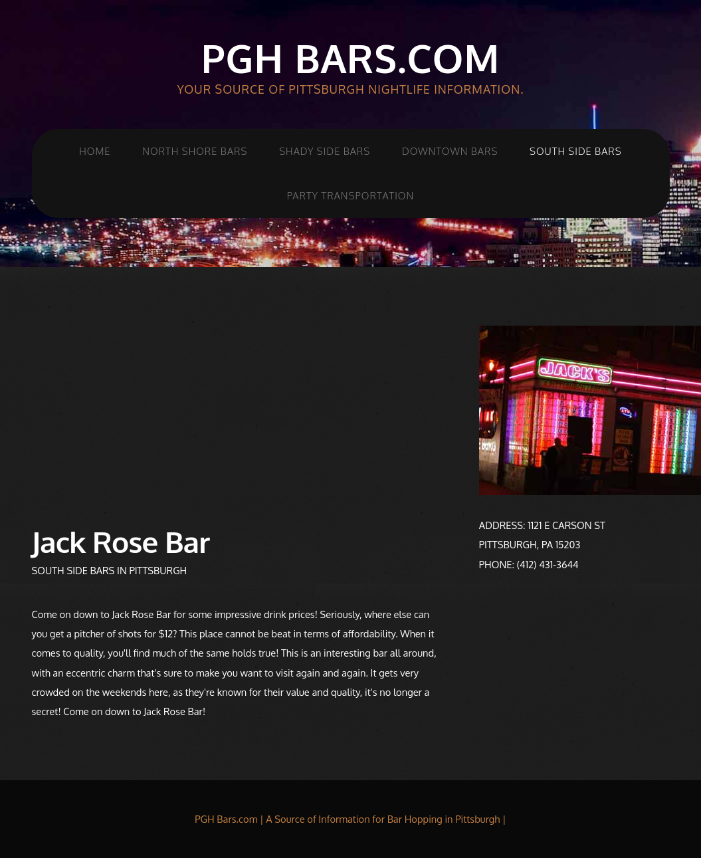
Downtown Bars (450, 151)
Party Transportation (350, 195)
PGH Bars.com (350, 58)
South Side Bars (576, 151)
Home (94, 151)
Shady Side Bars (324, 151)
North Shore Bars (194, 151)
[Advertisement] (239, 419)
